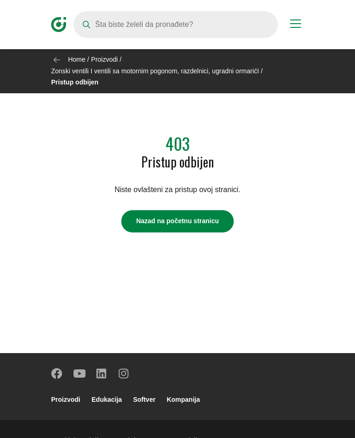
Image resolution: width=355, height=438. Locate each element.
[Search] (175, 24)
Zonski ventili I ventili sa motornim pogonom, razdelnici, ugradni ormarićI (155, 71)
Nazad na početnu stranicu (177, 221)
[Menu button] (295, 25)
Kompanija (183, 399)
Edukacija (107, 399)
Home (76, 59)
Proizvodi (104, 59)
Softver (144, 399)
